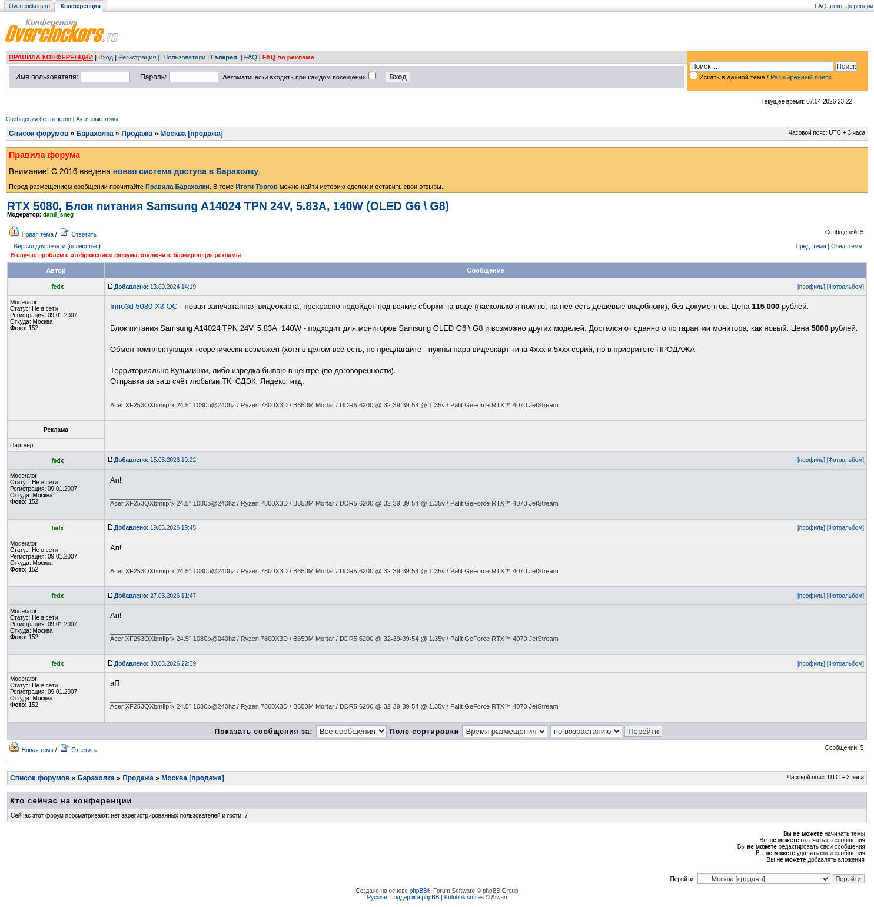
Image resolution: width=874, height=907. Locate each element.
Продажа (136, 133)
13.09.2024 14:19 (155, 287)
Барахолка (95, 133)
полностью (83, 246)
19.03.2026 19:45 (155, 527)
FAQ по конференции (844, 6)
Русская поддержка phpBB (403, 897)
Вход (105, 57)
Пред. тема (811, 246)
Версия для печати (40, 246)
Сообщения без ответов (38, 119)
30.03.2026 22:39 (155, 663)
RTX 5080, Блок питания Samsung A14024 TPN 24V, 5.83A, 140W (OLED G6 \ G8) (228, 206)
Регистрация (137, 57)
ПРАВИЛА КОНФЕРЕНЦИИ (51, 57)
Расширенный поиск (801, 77)
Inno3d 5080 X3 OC (144, 306)
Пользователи (184, 57)
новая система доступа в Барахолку (185, 171)
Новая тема (38, 234)
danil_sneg (58, 214)
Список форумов (38, 133)
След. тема (846, 246)
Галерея (224, 57)
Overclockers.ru (29, 6)
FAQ (250, 57)
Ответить (84, 234)
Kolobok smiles (464, 897)
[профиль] (811, 287)
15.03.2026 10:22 (155, 460)
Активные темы (97, 119)
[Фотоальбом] (845, 287)
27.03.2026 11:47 (155, 596)
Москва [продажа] (191, 133)
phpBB (418, 891)
